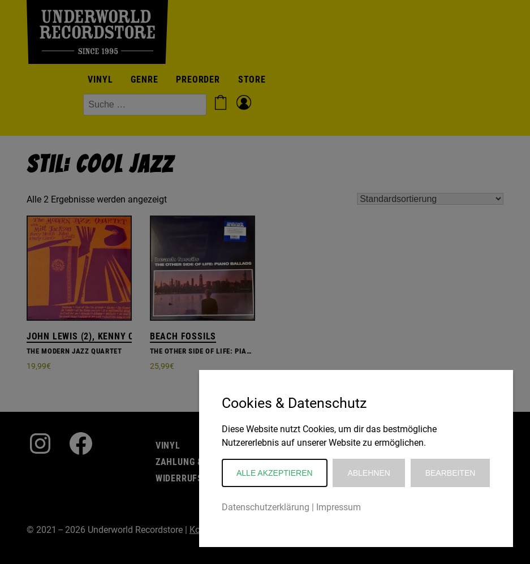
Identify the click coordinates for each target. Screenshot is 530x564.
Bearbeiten (450, 472)
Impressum (338, 507)
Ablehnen (368, 472)
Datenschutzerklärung (265, 507)
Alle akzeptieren (274, 472)
